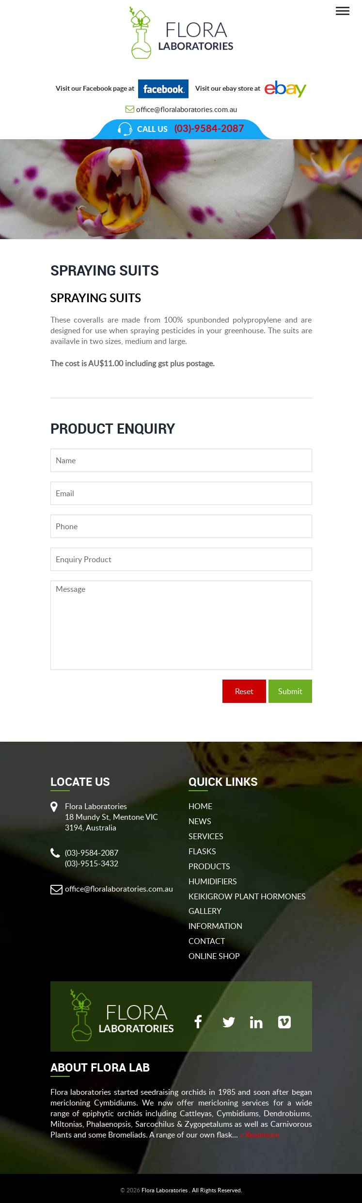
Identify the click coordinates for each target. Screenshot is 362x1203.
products (209, 866)
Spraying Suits (287, 250)
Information (215, 926)
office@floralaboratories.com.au (186, 109)
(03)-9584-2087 (209, 129)
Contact (207, 941)
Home (200, 806)
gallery (205, 911)
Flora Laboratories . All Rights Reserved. (192, 1190)
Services (206, 836)
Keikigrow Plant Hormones (247, 896)
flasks (202, 851)
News (200, 821)
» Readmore (259, 1134)
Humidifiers (213, 881)
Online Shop (214, 956)
